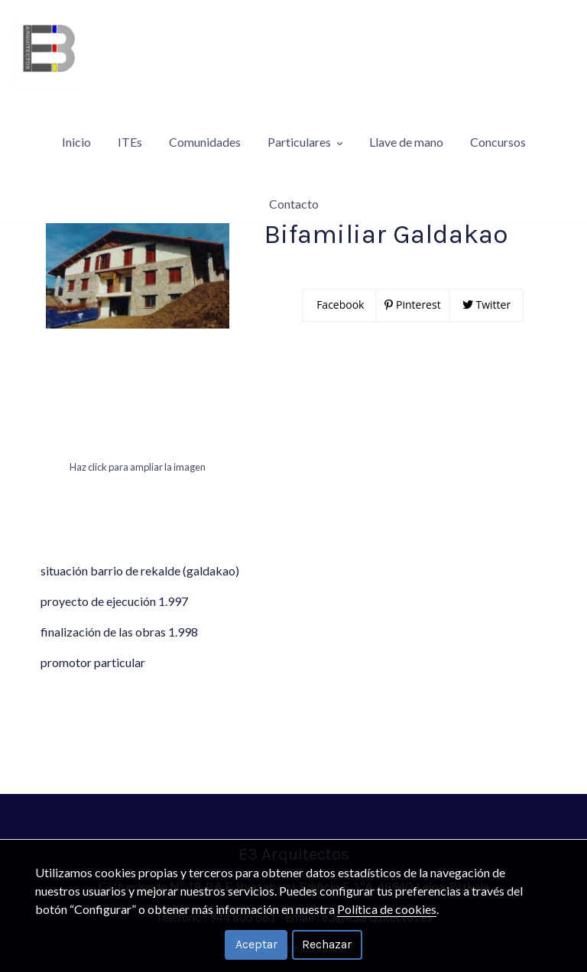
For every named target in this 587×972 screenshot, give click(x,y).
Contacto (294, 156)
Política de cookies (386, 909)
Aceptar (256, 944)
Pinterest (412, 335)
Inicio (76, 118)
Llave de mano (406, 118)
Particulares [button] (305, 118)
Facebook (339, 335)
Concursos (498, 118)
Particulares (50, 197)
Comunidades (205, 118)
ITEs (130, 118)
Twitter (486, 335)
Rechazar (327, 944)
